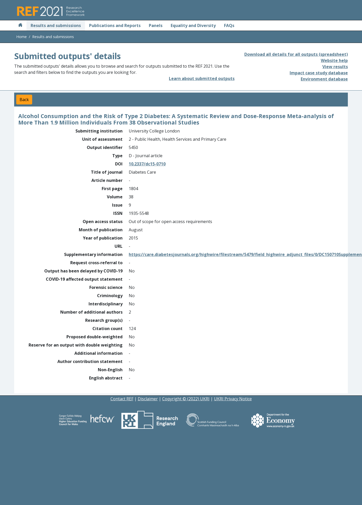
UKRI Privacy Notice (233, 399)
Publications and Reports (115, 25)
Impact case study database (319, 73)
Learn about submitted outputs (202, 78)
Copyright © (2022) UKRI (186, 399)
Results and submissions (56, 25)
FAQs (229, 25)
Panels (155, 25)
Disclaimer (148, 399)
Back (24, 99)
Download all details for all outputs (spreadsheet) (296, 54)
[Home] (20, 25)
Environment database (324, 79)
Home (21, 36)
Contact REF (121, 399)
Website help (334, 60)
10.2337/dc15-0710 (147, 164)
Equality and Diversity (193, 25)
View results (335, 66)
